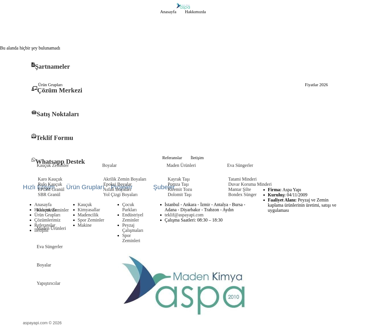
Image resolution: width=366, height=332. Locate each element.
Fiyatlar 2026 (316, 84)
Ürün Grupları (50, 84)
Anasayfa (168, 11)
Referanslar (172, 157)
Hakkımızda (195, 11)
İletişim (197, 157)
